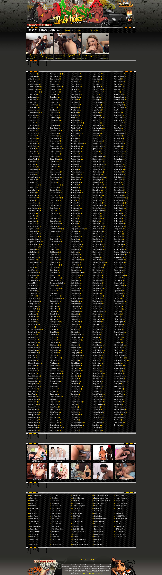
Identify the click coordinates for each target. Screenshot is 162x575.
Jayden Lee (74, 136)
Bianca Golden (33, 347)
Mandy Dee (96, 182)
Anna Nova (32, 260)
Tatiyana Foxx (118, 285)
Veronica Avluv (119, 376)
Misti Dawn (96, 257)
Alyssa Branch (33, 177)
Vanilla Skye (118, 371)
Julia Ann (74, 216)
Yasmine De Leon (119, 412)
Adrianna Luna (33, 89)
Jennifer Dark (75, 159)
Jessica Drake (75, 174)
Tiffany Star (117, 327)
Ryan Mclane (118, 87)
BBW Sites (76, 524)
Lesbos (96, 537)
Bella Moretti (32, 332)
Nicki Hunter (96, 298)
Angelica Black (33, 234)
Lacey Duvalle (75, 371)
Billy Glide (31, 358)
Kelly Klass (75, 285)
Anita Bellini (32, 252)
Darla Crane (53, 270)
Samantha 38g (118, 94)
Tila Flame (117, 329)
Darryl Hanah (54, 273)
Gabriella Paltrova (55, 376)
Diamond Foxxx (55, 296)
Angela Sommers (33, 226)
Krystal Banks (75, 363)
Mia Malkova (96, 218)
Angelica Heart (33, 236)
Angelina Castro (33, 239)
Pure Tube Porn (56, 508)
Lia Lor (94, 81)
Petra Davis (96, 371)
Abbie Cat (31, 81)
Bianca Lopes (32, 350)
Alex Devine (32, 118)
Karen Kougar (75, 236)
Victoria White (118, 394)
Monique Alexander (98, 262)
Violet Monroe (118, 399)
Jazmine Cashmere (77, 143)
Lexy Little (74, 430)
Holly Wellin (75, 79)
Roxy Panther (118, 81)
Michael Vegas (97, 223)
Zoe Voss (117, 420)
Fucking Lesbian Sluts (80, 542)
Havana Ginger (54, 422)
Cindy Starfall (54, 205)
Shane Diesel (118, 154)
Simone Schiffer (119, 192)
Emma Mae (53, 332)
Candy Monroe (54, 99)
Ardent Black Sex (57, 524)
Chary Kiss (53, 161)
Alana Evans (32, 102)
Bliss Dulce (32, 365)
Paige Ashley (96, 355)
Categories (94, 30)
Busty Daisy (53, 81)
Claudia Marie (54, 218)
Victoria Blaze (118, 389)
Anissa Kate (32, 249)
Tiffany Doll (118, 319)
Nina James (96, 332)
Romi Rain (95, 425)
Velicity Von (118, 373)
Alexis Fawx (32, 136)
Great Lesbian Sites (100, 511)
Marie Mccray (96, 192)
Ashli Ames (32, 296)
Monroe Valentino (98, 265)
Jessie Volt (74, 185)
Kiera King (74, 324)
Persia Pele (95, 365)
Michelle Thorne (97, 231)
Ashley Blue (32, 283)
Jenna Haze (74, 154)
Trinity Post (117, 350)
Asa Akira (31, 278)
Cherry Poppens (55, 172)
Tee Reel (116, 298)
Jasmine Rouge (76, 125)
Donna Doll (53, 314)
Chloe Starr (53, 182)
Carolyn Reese (54, 125)
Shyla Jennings (118, 174)
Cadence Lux (54, 84)
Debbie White (54, 280)
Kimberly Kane (76, 340)
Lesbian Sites (98, 526)
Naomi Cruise (96, 278)
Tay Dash (117, 288)
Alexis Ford (32, 138)
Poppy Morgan (97, 381)
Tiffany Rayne (118, 324)
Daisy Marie (54, 236)
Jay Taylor (74, 130)
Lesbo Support (99, 534)
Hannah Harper (54, 420)
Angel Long (32, 218)
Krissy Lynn (75, 353)
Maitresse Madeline (98, 177)
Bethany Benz (32, 340)
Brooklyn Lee (54, 76)
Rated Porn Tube (57, 511)
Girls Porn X (120, 524)
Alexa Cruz (32, 120)
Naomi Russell (97, 280)
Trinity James (118, 347)
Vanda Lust (117, 363)
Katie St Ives (75, 257)
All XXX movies (37, 460)
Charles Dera (54, 156)
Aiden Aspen (32, 97)
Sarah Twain (118, 120)
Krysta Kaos (75, 360)
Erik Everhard (54, 347)
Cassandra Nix (54, 133)
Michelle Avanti (97, 226)
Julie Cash (74, 221)
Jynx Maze (74, 223)
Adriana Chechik (33, 87)
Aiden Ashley (32, 94)
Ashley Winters (33, 293)
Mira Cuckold (96, 239)
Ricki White (96, 409)
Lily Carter (95, 84)
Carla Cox (53, 107)
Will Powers (118, 407)
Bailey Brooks (32, 324)
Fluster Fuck (37, 478)
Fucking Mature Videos (101, 498)
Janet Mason (75, 120)
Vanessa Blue (118, 365)
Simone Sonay (118, 195)
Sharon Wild (118, 156)
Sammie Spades (119, 105)
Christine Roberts (55, 192)
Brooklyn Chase (55, 74)
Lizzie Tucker (96, 107)
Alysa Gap (31, 174)
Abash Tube (34, 539)
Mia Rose (95, 221)
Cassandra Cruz (55, 130)
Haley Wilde (54, 417)
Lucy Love (95, 138)
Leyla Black (96, 76)
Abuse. (100, 574)
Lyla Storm (96, 154)
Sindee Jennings (119, 200)
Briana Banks (32, 396)
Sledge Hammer (119, 208)
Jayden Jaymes (76, 133)
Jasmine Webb (75, 128)
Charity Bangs (54, 151)
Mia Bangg (96, 213)
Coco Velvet (53, 226)
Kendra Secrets (76, 304)
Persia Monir (96, 363)
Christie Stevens (55, 185)
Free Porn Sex (120, 531)
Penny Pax (95, 360)
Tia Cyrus (117, 314)
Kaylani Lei (75, 270)
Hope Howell (75, 87)
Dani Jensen (53, 254)
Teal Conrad (118, 296)
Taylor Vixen (118, 291)
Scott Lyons (117, 141)
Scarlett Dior (118, 136)
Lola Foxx (95, 112)
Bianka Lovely (33, 353)
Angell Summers (33, 244)
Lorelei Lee (96, 123)
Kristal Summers (76, 355)
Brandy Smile (32, 384)
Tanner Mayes (118, 270)
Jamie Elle (74, 115)
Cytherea (52, 234)
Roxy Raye (117, 84)
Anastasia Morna (33, 203)
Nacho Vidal (96, 273)
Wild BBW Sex (120, 516)
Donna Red (53, 316)
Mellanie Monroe (98, 205)
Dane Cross (53, 249)
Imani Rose (74, 92)
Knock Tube (55, 503)
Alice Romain (32, 154)
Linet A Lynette (97, 92)
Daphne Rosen (54, 265)
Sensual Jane (118, 146)
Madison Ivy (96, 167)
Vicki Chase (118, 386)
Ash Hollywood (33, 280)
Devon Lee (53, 293)
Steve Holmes (118, 244)
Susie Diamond (119, 260)
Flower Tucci (54, 365)
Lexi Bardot (75, 409)
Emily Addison (54, 327)
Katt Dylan (74, 265)
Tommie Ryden (119, 332)
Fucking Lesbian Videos (80, 544)
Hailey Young (54, 412)
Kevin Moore (75, 311)
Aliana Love (32, 151)
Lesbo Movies (98, 531)
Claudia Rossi (54, 221)
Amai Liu (31, 182)
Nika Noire (96, 309)
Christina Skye (54, 190)
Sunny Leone (118, 257)
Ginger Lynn (54, 404)
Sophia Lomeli (118, 216)
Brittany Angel (33, 422)
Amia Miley (32, 192)
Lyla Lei (95, 151)
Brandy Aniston (33, 381)
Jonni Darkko (75, 203)
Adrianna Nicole (33, 92)
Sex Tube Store (56, 516)
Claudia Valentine (55, 223)
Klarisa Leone (75, 347)
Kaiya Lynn (75, 231)
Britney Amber (33, 412)
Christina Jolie (54, 187)
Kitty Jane (74, 345)
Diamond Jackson (55, 298)
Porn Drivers (125, 478)
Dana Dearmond (55, 242)
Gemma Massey (55, 381)
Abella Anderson (33, 84)
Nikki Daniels (96, 319)
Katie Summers (76, 260)
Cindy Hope (53, 203)
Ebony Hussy (77, 495)
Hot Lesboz (98, 516)
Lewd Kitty (97, 539)
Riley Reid (95, 415)
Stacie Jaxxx (118, 234)
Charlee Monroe (55, 154)
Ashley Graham (33, 288)
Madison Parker (97, 169)
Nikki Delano (96, 322)
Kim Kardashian (76, 335)
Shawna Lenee (118, 159)
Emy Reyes (53, 337)
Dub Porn (125, 460)
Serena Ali (117, 149)
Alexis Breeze (32, 133)
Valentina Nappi (119, 358)
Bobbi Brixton (32, 371)
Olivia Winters (97, 353)
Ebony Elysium (56, 539)
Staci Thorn (117, 231)
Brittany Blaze (32, 425)
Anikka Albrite (33, 247)
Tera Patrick (118, 304)
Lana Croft (74, 376)
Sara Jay (116, 110)
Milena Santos (97, 236)
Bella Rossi (32, 335)
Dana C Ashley (54, 239)
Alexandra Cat (32, 128)
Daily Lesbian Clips (79, 531)
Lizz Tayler (96, 105)
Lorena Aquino (97, 125)
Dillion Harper (54, 309)
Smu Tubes (55, 519)
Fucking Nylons (99, 503)
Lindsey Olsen (97, 89)
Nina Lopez (96, 335)
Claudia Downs (55, 216)
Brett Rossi (31, 394)
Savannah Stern (119, 133)
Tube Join (59, 460)
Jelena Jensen (75, 149)
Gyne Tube (55, 500)
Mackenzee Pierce (98, 156)
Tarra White (117, 278)
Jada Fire (74, 107)
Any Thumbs (34, 544)
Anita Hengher (33, 257)
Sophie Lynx (118, 221)
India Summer (75, 94)
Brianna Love (32, 404)
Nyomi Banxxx (97, 345)
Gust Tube (55, 498)
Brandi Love (32, 378)
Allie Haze (31, 164)
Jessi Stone (74, 169)
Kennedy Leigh (76, 306)
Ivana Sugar (75, 105)
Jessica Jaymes (76, 177)
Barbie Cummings (34, 329)
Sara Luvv (117, 112)
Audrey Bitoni (32, 304)
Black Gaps (55, 526)
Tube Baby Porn (57, 521)
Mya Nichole (96, 270)
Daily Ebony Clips (57, 529)
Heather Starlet (54, 425)
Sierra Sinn (117, 182)
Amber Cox (32, 187)
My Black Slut (77, 511)
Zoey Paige (117, 425)
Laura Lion (74, 384)
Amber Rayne (32, 190)
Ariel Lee (31, 267)
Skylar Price (118, 205)
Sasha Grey (117, 125)
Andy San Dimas (33, 211)
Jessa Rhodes (75, 167)
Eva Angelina (54, 350)
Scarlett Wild (118, 138)
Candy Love (53, 97)
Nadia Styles (96, 275)
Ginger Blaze (54, 402)
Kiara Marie (75, 316)
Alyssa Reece (32, 180)
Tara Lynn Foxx (119, 275)
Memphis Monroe (98, 211)
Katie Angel (75, 249)
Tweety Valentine (119, 355)
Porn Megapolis (121, 506)
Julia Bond (74, 218)
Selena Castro (118, 143)
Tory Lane (117, 342)
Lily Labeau (96, 87)
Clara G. (52, 211)
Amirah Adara (32, 195)
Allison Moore (33, 169)
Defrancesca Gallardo (56, 283)
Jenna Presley (75, 156)
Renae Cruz (96, 407)
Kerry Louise (75, 309)
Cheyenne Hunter (55, 174)
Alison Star (31, 161)
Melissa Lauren (97, 200)
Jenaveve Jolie (75, 151)
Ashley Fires (32, 285)
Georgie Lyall (54, 386)
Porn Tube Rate (56, 506)
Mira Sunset (96, 242)
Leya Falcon (96, 74)
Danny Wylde (54, 262)
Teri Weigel (117, 306)
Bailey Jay (31, 327)
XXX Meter (119, 521)
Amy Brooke (32, 198)
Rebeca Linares (97, 402)
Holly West (74, 81)
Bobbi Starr (32, 373)
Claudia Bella (54, 213)
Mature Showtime (121, 498)
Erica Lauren (54, 345)
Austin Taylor (32, 309)
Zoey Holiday (118, 422)
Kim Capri (74, 332)
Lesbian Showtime (100, 524)
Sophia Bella (118, 213)
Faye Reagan (54, 363)
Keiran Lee (74, 278)
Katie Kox (74, 252)
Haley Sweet (54, 415)
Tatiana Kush (118, 283)
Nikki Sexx (96, 324)
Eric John (53, 340)
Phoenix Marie (97, 373)
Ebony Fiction (56, 542)
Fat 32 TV (76, 534)
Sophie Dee (117, 218)
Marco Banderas (97, 187)
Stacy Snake (118, 239)
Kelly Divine (75, 283)
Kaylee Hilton (75, 275)
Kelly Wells (75, 296)
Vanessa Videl (118, 368)
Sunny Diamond (119, 254)
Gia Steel (53, 391)
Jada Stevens (75, 110)
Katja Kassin (75, 262)
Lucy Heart (96, 133)
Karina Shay (75, 239)
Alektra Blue (32, 110)
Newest (67, 30)
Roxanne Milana (119, 76)
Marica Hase (96, 190)
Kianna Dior (75, 314)
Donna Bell (53, 311)
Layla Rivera (75, 391)
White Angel (118, 404)
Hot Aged (97, 513)
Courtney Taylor (55, 231)
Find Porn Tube (120, 534)
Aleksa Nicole (32, 107)
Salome (116, 92)
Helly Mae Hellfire (56, 427)
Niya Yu (95, 337)
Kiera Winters (75, 327)
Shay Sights (117, 161)
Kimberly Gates (76, 337)
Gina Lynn (53, 399)
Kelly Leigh (75, 288)
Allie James (32, 167)
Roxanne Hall (118, 74)
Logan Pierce (96, 110)
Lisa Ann (95, 94)
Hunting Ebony (78, 508)
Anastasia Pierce (33, 205)
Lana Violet (74, 378)
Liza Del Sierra (97, 102)
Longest (78, 30)
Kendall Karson (76, 298)
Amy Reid (31, 200)
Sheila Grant (118, 172)
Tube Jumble (34, 524)
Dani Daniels (54, 252)
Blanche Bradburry (34, 363)
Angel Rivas (32, 223)
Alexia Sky (31, 130)
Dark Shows (55, 531)
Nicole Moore (96, 306)
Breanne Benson (33, 386)
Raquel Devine (97, 396)
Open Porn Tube (121, 537)
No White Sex (77, 513)
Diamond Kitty (54, 301)
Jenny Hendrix (75, 164)
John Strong (75, 190)
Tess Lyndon (118, 309)
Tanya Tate (117, 273)
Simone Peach (118, 190)
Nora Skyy (95, 340)
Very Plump (119, 513)
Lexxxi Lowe (75, 427)
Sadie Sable (117, 89)
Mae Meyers (96, 174)
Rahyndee (95, 391)
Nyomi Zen (96, 347)
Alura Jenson (32, 172)
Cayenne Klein (54, 143)
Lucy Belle (95, 130)
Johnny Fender (75, 195)
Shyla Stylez (118, 177)
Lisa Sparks (96, 97)
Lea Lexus (74, 394)
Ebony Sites (76, 500)
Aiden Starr (32, 99)
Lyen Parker (96, 149)
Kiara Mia (74, 319)
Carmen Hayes (54, 120)
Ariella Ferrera (33, 273)
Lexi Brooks (75, 415)
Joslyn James (75, 208)
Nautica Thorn (97, 296)
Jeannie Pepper (76, 146)
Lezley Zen (96, 79)
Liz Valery (95, 99)
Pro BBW (119, 508)
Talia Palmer (118, 267)
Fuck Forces (103, 478)
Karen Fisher (75, 234)
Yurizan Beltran (119, 417)
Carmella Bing (54, 118)
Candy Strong (54, 102)
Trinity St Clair (118, 353)
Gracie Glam (54, 407)
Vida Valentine (118, 396)
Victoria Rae (118, 391)
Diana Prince (54, 306)
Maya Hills (96, 198)
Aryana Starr (32, 275)
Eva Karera (53, 353)
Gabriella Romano (55, 378)
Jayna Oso (74, 141)
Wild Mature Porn (121, 519)
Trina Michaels (118, 345)
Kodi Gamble (75, 350)
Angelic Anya (32, 229)
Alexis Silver (32, 143)
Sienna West (118, 180)
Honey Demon (75, 84)
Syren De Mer (118, 262)
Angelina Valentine (34, 242)
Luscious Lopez (97, 146)
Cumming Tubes (78, 526)
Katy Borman (75, 267)
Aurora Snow (32, 306)
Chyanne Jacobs (55, 198)
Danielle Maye (54, 260)
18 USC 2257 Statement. (90, 574)
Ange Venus (32, 213)
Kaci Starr (74, 226)
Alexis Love (32, 141)
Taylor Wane (118, 293)
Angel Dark (32, 216)
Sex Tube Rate (56, 513)
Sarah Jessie (118, 115)
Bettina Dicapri (33, 342)
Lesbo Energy (98, 529)
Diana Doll (53, 304)
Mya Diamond (97, 267)
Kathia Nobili (75, 247)
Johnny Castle (75, 192)
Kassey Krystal (76, 244)
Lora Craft (95, 120)
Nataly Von (96, 293)
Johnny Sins (75, 198)
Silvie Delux (118, 187)
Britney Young (33, 420)
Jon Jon (73, 200)
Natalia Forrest (97, 283)
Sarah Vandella (118, 123)
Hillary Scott (54, 430)
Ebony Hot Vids (57, 544)
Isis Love (74, 99)
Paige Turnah (96, 358)
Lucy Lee (95, 136)
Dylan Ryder (54, 324)
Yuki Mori (117, 415)
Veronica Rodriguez (120, 381)
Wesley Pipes (118, 402)
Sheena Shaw (118, 169)
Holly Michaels (76, 76)
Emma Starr (53, 335)
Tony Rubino (118, 335)
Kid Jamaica (75, 322)
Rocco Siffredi (97, 422)
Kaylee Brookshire (77, 273)
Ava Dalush (32, 314)
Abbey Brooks (32, 79)
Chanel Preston (54, 146)
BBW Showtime (78, 521)
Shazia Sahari (118, 164)
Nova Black (96, 342)
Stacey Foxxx (118, 229)
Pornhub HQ (81, 478)
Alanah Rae (32, 105)
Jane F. (73, 118)
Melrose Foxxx (97, 208)
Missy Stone (96, 254)
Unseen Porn (34, 529)
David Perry (53, 275)
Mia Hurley (96, 216)
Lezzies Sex (98, 542)
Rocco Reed (96, 420)
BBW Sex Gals (77, 519)
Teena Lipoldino (119, 301)
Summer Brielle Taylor (121, 252)
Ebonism (54, 534)
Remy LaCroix (97, 404)
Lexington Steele (76, 422)
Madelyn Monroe (98, 164)
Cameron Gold (54, 89)
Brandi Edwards (33, 376)
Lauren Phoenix (76, 386)
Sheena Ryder (118, 167)
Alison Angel (32, 159)
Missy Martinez (97, 249)
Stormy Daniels (119, 249)
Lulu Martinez (96, 141)
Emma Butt (53, 329)
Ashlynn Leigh (33, 298)
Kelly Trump (75, 293)
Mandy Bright (96, 180)
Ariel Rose (31, 270)
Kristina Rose (75, 358)
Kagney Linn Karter (77, 229)
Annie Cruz (32, 265)
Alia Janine (31, 149)
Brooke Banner (33, 427)
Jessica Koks (75, 180)
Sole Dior (117, 211)
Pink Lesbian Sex (121, 503)
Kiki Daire (74, 329)
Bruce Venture (54, 79)
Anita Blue (31, 254)
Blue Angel (31, 368)
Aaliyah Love (32, 74)
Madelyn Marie (97, 161)
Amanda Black (33, 185)
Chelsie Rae (53, 167)
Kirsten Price (75, 342)
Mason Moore (96, 195)
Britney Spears (33, 417)
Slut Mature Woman (122, 511)
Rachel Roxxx (96, 386)
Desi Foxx (53, 291)
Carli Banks (53, 110)
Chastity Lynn (54, 164)
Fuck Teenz (97, 506)
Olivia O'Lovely (97, 350)
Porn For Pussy (120, 526)
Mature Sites (120, 500)
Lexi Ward (74, 420)
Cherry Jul (53, 169)
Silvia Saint (117, 185)
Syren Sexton (118, 265)
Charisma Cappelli (56, 149)
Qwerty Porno (34, 521)
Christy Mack (54, 195)
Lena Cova (74, 407)
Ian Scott (74, 89)
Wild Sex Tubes (35, 534)
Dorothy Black (54, 322)
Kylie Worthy (75, 365)
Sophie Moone (118, 223)
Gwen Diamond (55, 409)
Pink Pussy (95, 378)
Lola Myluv (96, 115)
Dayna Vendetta (55, 278)
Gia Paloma (53, 389)
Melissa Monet (97, 203)
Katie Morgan (75, 254)
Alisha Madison (33, 156)
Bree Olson (31, 391)
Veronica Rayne (119, 378)
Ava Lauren (32, 319)
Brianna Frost (32, 402)
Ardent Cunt (81, 460)
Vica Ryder (117, 384)
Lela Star (74, 404)
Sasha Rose (117, 128)
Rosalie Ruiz (96, 430)
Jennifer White (75, 161)
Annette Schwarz (33, 262)
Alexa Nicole (32, 125)
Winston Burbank (119, 409)
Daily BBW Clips (78, 529)
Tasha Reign (118, 280)
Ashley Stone (32, 291)
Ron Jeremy (96, 427)
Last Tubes (59, 478)
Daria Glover (54, 267)
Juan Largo (74, 211)
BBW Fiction (77, 516)
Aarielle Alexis (33, 76)
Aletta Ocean (32, 115)
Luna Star (95, 143)
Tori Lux (116, 340)
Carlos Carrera (54, 112)
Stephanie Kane (119, 242)
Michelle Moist (97, 229)
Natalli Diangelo (97, 288)
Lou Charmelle (97, 128)
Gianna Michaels (55, 396)
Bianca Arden (32, 345)
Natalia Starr (96, 285)
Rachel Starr (96, 389)
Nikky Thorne (96, 327)
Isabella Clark (75, 97)
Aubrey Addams (33, 301)
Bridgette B (32, 407)
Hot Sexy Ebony (78, 503)
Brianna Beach (33, 399)
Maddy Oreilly (97, 159)
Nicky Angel (96, 301)
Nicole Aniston (97, 304)
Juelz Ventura (75, 213)
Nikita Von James (98, 311)
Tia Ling (116, 316)
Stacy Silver (118, 236)
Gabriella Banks (55, 373)
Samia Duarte (118, 102)
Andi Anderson (33, 208)
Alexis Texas (32, 146)
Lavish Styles (75, 389)
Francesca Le (54, 368)
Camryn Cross (54, 92)
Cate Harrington (55, 138)
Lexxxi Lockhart (76, 425)
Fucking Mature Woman (102, 500)
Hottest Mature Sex (100, 519)
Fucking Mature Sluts (101, 495)
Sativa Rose (117, 130)
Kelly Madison (76, 291)
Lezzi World (98, 544)
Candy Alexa (54, 94)
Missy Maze (96, 252)
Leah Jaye (74, 396)
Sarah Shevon (118, 118)
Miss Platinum (97, 247)
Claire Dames (54, 208)
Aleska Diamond (33, 112)
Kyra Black (74, 368)
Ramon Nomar (97, 394)
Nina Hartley (96, 329)
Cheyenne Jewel (55, 177)
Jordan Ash (74, 205)
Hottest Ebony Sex (79, 506)
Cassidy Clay (54, 136)
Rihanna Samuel (97, 412)
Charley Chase (54, 159)
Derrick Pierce (54, 288)
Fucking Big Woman (79, 539)
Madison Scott (97, 172)
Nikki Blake (96, 316)
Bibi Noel (31, 355)
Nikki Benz (96, 314)
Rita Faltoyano (97, 417)
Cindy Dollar (54, 200)
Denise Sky (53, 285)
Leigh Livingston (76, 402)
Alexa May (31, 123)
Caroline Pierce (55, 123)
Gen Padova (53, 384)
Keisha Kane (75, 280)
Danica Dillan (54, 257)
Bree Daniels (32, 389)
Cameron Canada (55, 87)
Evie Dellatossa (55, 358)
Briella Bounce (33, 409)
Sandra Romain (119, 107)
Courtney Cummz (55, 229)
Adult (32, 542)
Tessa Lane (117, 311)
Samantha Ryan (119, 97)
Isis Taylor (74, 102)
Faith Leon (53, 360)
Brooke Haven (32, 430)
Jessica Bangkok (76, 172)
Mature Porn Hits (121, 495)
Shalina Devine (119, 151)
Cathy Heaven (54, 141)
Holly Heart (75, 74)
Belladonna (32, 337)
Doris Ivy (53, 319)
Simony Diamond (119, 198)
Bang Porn (103, 460)
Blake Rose (32, 360)
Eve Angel (53, 355)
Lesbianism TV (99, 521)
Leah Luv (74, 399)
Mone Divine (96, 260)
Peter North (96, 368)
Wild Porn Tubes (35, 531)
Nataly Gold (96, 291)
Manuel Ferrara (97, 185)
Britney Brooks (33, 415)
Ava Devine (32, 316)
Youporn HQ (34, 537)
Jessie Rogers (75, 182)
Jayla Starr (74, 138)
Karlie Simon (75, 242)
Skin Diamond (118, 203)
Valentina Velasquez (120, 360)
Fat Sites (75, 537)
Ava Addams (32, 311)
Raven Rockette (97, 399)
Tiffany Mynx (118, 322)
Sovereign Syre (119, 226)
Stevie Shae (117, 247)
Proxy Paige (96, 384)
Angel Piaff (32, 221)
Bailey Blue (32, 322)
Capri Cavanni (54, 105)
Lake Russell (75, 373)
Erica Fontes (54, 342)
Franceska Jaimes (55, 371)
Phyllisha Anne (97, 376)
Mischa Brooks (97, 244)
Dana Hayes (53, 244)
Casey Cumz (54, 128)
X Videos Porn (120, 529)
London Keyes (97, 118)
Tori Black (117, 337)
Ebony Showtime (78, 498)
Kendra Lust (75, 301)
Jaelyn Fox (74, 112)
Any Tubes (55, 495)
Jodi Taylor (74, 187)
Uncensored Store (35, 526)
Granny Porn (98, 508)
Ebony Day (55, 537)
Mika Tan (95, 234)
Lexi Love (74, 417)
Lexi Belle (74, 412)
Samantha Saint (119, 99)
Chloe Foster (54, 180)
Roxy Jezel (117, 79)
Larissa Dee (75, 381)
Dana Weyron (54, 247)
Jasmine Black (75, 123)
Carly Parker (54, 115)
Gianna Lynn (54, 394)
